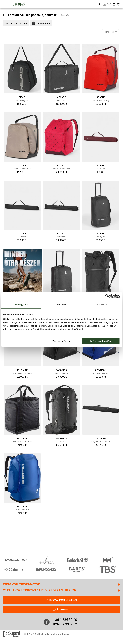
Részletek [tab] (61, 304)
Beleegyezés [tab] (21, 304)
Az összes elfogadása (101, 341)
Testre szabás (61, 341)
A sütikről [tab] (102, 304)
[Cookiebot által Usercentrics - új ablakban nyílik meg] (107, 296)
